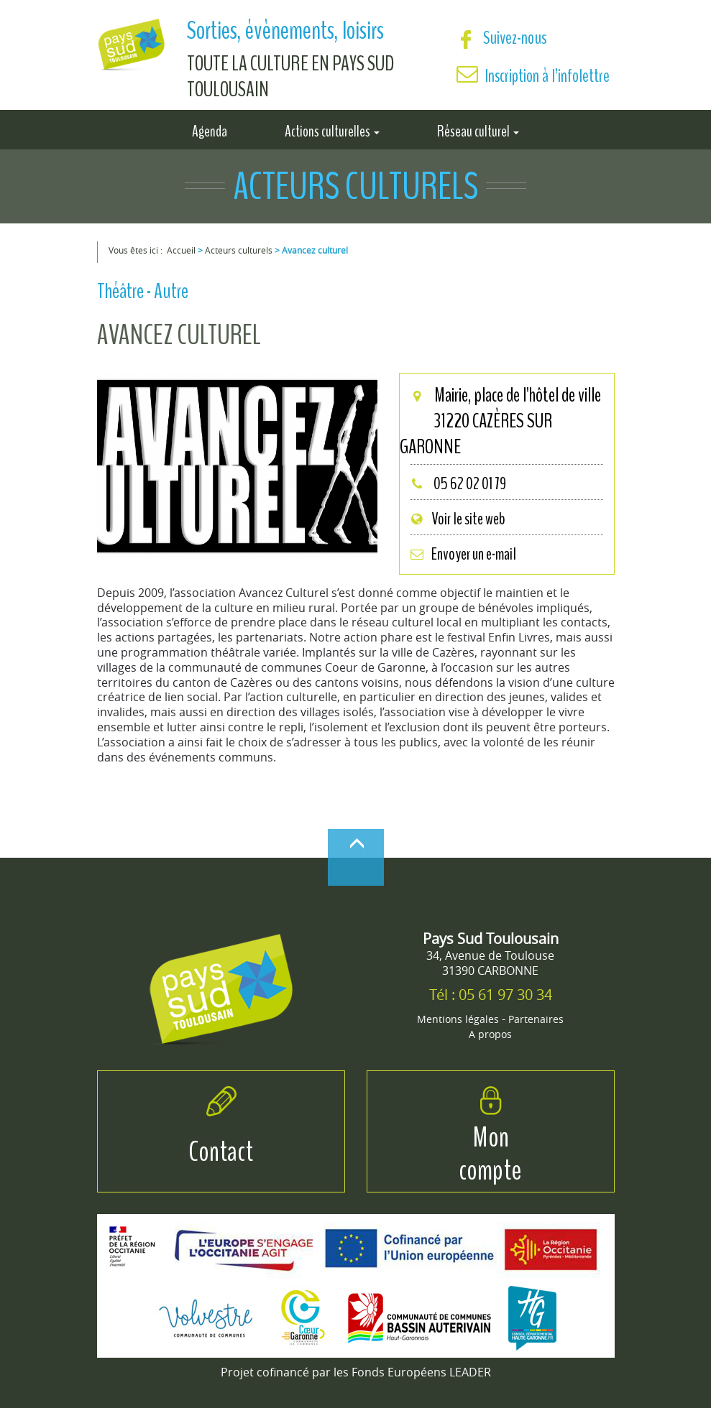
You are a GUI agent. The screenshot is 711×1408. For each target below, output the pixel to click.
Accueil (181, 250)
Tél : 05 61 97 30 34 (490, 994)
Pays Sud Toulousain (491, 938)
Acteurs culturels (238, 250)
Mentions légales (458, 1019)
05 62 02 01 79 (458, 483)
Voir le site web (457, 518)
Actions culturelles (332, 130)
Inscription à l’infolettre (547, 75)
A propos (490, 1034)
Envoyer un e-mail (463, 553)
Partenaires (536, 1019)
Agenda (209, 130)
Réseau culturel (478, 130)
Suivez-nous (501, 37)
